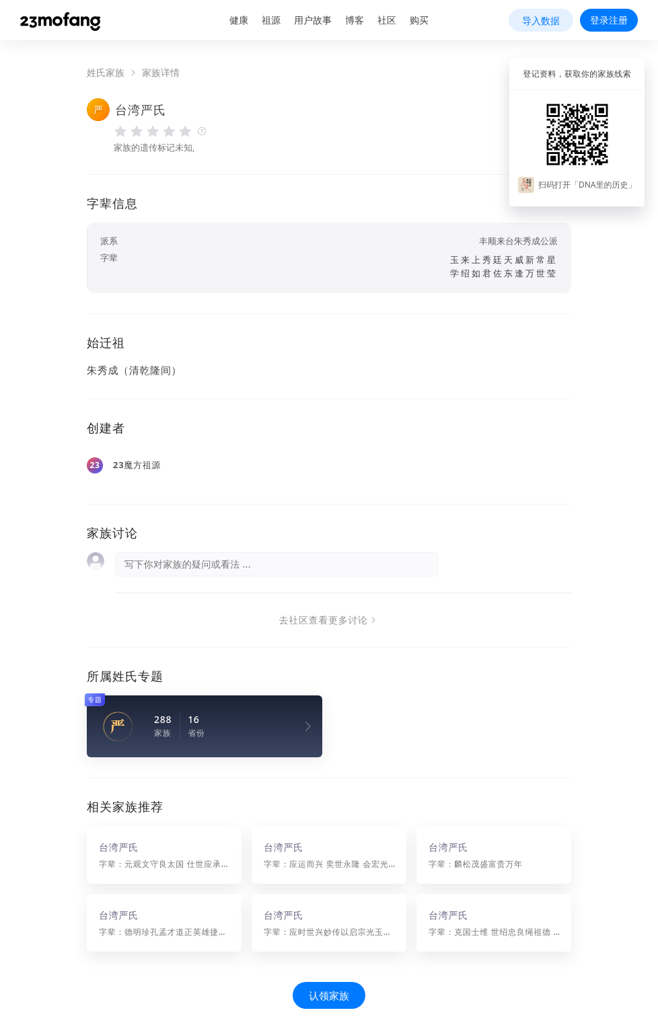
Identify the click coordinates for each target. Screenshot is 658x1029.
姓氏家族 (105, 72)
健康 (238, 19)
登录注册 (609, 19)
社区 (386, 19)
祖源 (271, 19)
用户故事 (313, 19)
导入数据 (541, 20)
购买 (419, 19)
